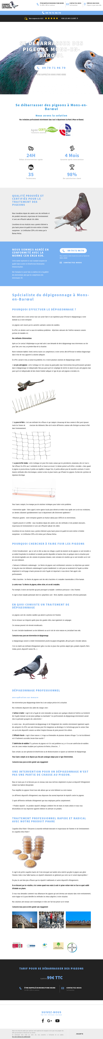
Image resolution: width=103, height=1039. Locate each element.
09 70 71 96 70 (51, 68)
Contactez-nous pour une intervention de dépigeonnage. (30, 636)
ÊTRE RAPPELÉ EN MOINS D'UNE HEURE (50, 4)
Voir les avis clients (69, 19)
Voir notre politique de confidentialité (21, 1037)
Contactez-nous (73, 4)
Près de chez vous (92, 4)
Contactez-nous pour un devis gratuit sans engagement (30, 762)
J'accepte (79, 1034)
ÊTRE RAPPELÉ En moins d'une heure (51, 75)
